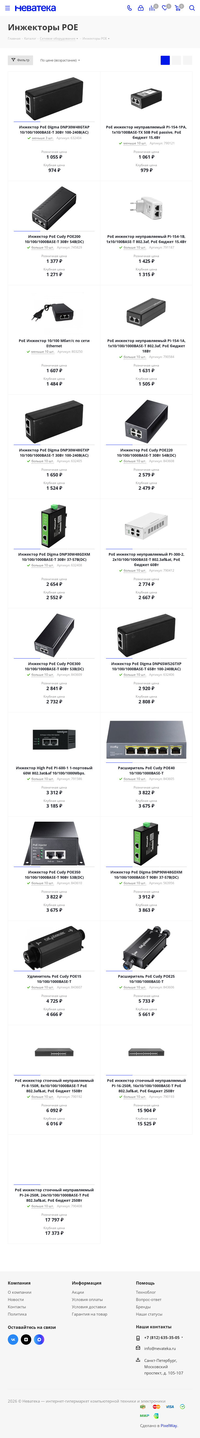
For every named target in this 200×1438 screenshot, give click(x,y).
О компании (20, 1292)
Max (39, 1339)
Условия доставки (89, 1306)
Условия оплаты (87, 1299)
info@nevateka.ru (160, 1348)
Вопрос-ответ (148, 1299)
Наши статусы (149, 1314)
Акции (78, 1292)
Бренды (143, 1306)
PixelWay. (169, 1425)
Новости (16, 1299)
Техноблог (146, 1292)
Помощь (145, 1283)
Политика (17, 1314)
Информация (86, 1283)
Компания (19, 1283)
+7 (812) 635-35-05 (162, 1337)
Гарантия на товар (89, 1314)
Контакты (17, 1306)
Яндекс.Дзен (26, 1339)
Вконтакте (13, 1339)
